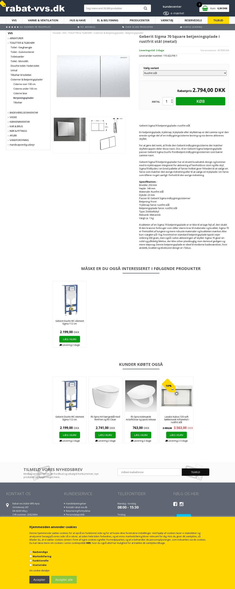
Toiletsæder (17, 56)
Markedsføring (42, 556)
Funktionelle (40, 560)
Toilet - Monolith (19, 61)
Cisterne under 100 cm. (25, 88)
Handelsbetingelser (76, 503)
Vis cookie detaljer (39, 570)
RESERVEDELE (193, 20)
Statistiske (39, 565)
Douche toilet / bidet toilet (25, 65)
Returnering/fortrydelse (78, 510)
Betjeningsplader (23, 97)
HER (88, 543)
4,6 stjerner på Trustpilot (35, 27)
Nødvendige (40, 552)
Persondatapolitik (75, 514)
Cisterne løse (20, 93)
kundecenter (172, 7)
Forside (57, 33)
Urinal (14, 70)
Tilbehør (17, 102)
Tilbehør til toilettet (21, 75)
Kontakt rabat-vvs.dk (76, 507)
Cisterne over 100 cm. (24, 84)
